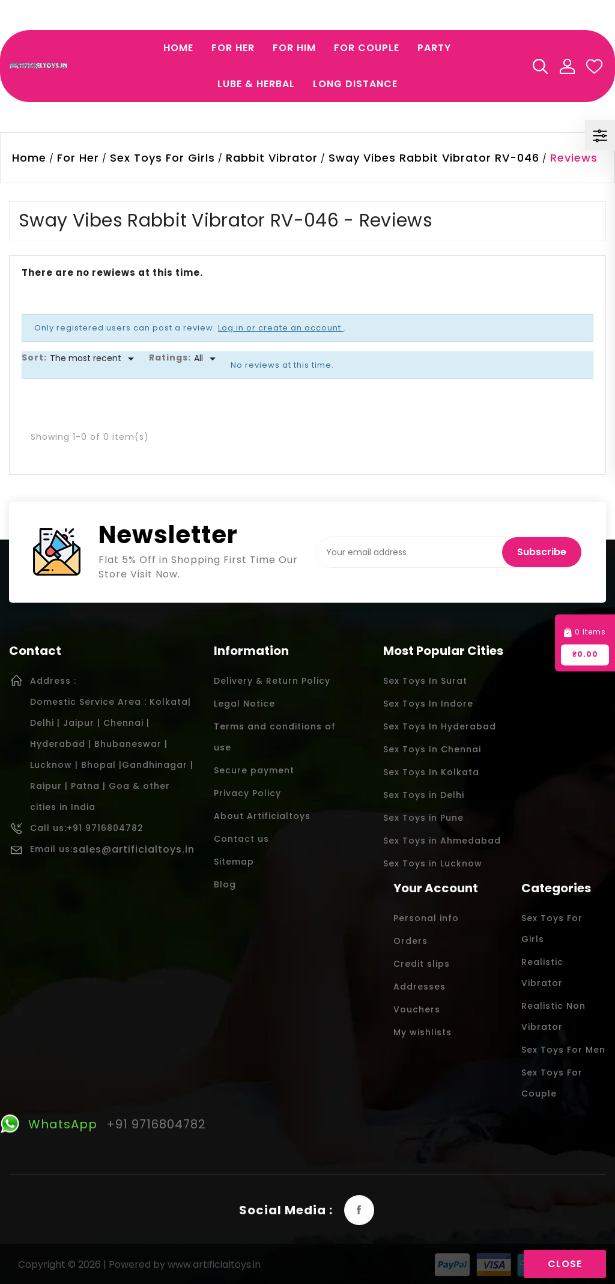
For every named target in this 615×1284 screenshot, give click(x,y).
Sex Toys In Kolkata (431, 772)
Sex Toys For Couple (552, 1083)
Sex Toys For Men (563, 1050)
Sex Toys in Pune (423, 818)
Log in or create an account (281, 327)
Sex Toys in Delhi (423, 795)
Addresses (419, 987)
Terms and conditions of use (275, 736)
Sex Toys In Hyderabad (439, 726)
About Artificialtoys (262, 816)
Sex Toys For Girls (552, 928)
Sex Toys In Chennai (432, 749)
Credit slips (421, 964)
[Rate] (207, 358)
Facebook (359, 1210)
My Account (567, 66)
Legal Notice (244, 704)
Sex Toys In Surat (425, 681)
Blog (225, 884)
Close (565, 1264)
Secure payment (254, 770)
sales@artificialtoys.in (134, 849)
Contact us (241, 839)
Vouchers (416, 1009)
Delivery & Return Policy (272, 681)
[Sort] (94, 358)
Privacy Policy (247, 793)
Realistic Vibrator (542, 972)
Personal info (426, 918)
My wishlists (422, 1032)
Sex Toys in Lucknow (432, 863)
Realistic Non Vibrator (553, 1016)
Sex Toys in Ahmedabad (442, 841)
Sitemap (234, 862)
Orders (410, 941)
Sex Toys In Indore (428, 704)
